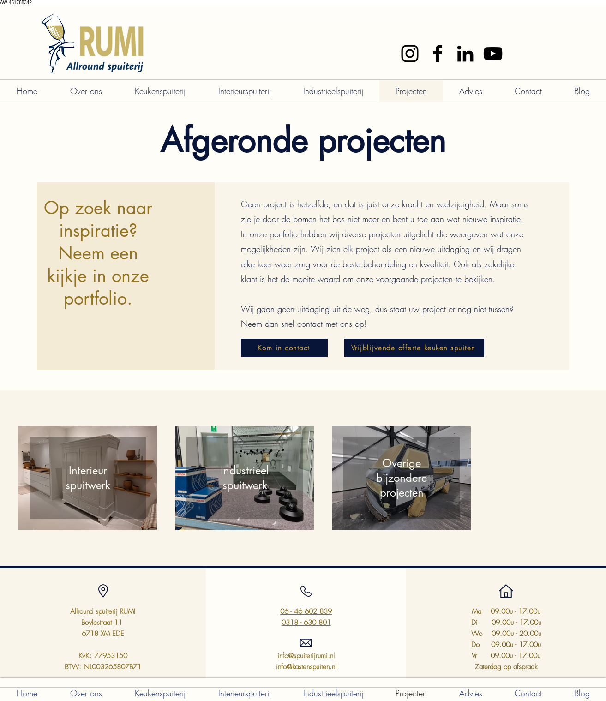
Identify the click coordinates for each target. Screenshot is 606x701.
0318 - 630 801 (306, 622)
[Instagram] (409, 53)
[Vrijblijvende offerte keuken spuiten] (414, 348)
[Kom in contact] (284, 348)
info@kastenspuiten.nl (306, 666)
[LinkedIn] (465, 53)
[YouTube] (492, 53)
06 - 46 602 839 (306, 611)
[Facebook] (437, 53)
